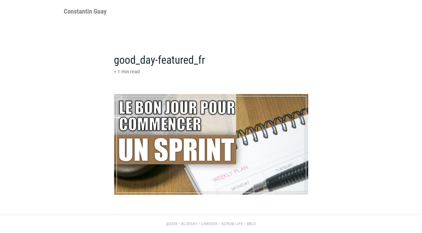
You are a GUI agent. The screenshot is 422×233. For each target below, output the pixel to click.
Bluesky (189, 223)
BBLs (251, 223)
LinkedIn (209, 223)
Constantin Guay (85, 11)
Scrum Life (232, 223)
